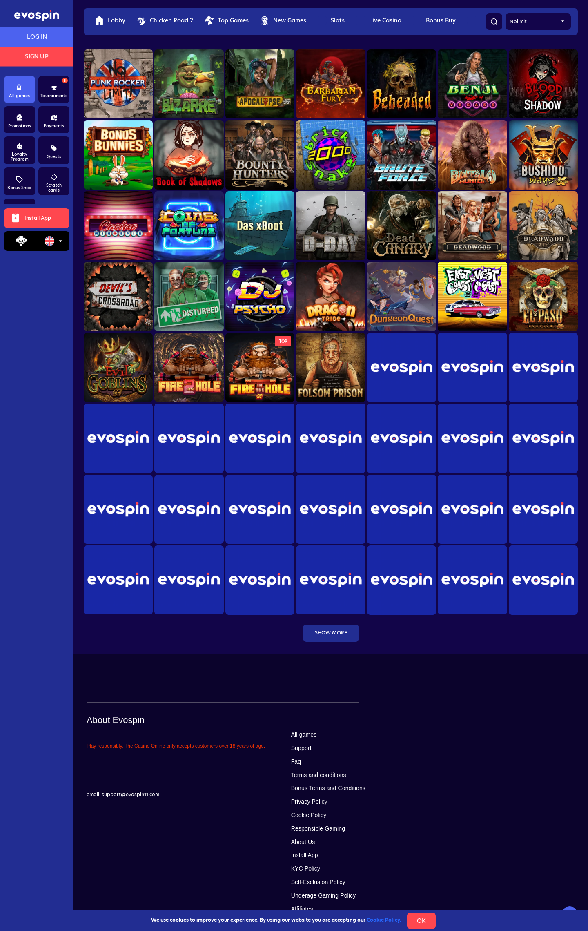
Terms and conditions (318, 775)
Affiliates (302, 909)
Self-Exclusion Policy (318, 882)
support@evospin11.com (130, 794)
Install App (304, 855)
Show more (331, 632)
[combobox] (53, 241)
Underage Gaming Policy (323, 895)
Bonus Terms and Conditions (328, 788)
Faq (296, 761)
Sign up (37, 56)
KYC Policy (305, 868)
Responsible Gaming (318, 828)
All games (304, 734)
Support (301, 748)
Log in (37, 37)
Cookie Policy (309, 815)
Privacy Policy (309, 801)
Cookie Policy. (384, 919)
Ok (421, 921)
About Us (303, 842)
